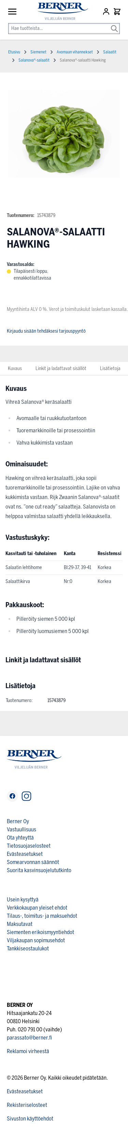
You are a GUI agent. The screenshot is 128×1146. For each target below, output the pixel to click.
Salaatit (109, 52)
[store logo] (59, 11)
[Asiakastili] (107, 11)
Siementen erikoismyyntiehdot (40, 932)
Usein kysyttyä (23, 899)
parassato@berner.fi (29, 1037)
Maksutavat (19, 924)
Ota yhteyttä (20, 837)
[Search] (114, 23)
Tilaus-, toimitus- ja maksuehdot (42, 916)
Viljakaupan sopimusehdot (36, 940)
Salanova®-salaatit (33, 60)
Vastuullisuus (21, 829)
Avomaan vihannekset (75, 52)
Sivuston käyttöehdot (30, 1118)
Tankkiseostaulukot (28, 948)
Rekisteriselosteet (27, 1105)
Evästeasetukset (25, 854)
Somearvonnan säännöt (33, 862)
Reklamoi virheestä (28, 1051)
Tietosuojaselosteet (29, 846)
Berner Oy (18, 821)
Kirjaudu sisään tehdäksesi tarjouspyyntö (46, 331)
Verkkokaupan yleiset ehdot (37, 907)
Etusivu (14, 52)
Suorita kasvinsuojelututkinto (39, 870)
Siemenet (38, 52)
